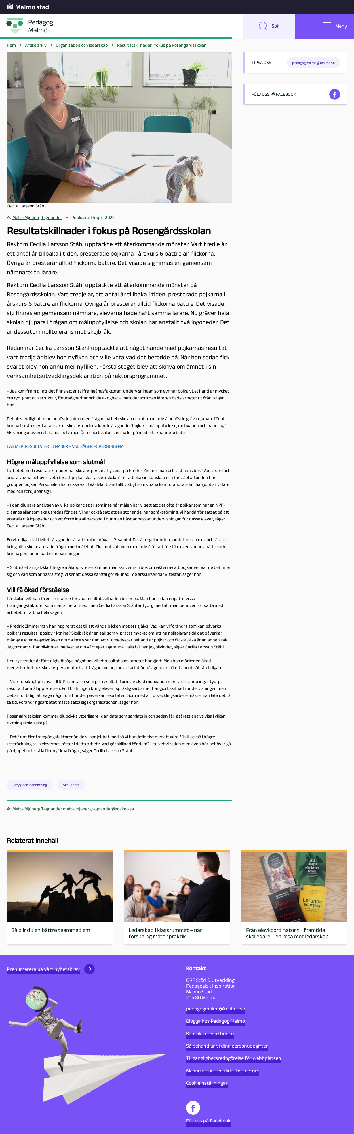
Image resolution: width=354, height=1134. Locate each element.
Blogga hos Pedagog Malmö (215, 1021)
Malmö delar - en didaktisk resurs (222, 1070)
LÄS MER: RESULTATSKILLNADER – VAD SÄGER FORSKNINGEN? (65, 447)
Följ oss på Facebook (208, 1112)
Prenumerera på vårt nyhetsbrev (51, 969)
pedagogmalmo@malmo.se (215, 1009)
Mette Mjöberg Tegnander (37, 810)
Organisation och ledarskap (82, 46)
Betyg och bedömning (29, 786)
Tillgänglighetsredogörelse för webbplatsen (233, 1058)
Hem (11, 46)
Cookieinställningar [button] (207, 1083)
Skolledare (71, 786)
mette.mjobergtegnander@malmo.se (98, 810)
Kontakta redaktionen (210, 1033)
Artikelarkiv (36, 46)
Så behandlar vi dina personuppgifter (227, 1046)
